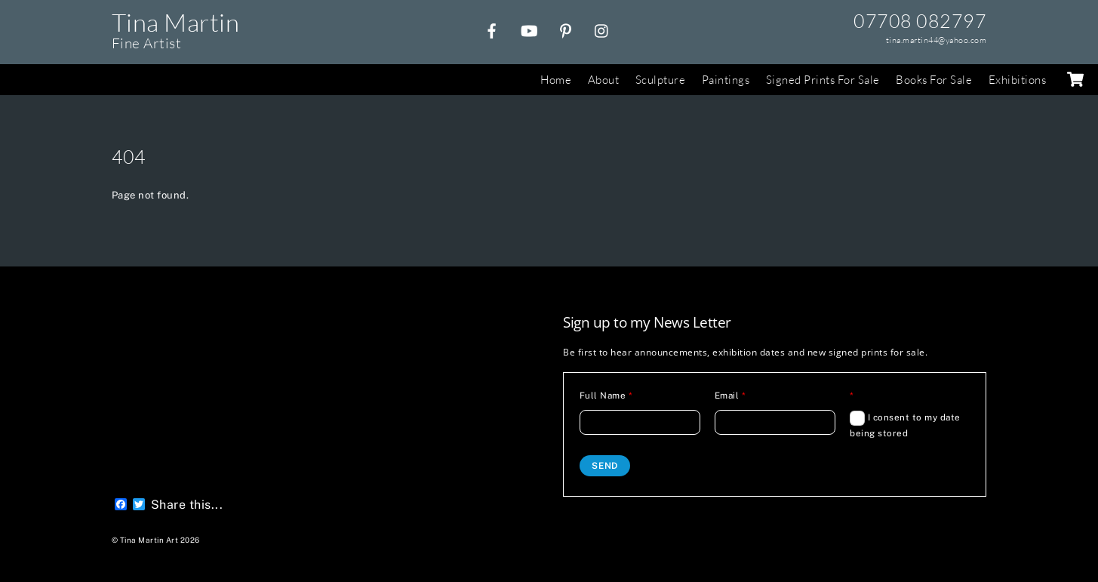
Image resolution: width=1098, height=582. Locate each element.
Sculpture (660, 79)
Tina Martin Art (149, 540)
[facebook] (492, 29)
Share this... (187, 505)
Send (605, 465)
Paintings (726, 79)
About (604, 79)
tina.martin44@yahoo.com (936, 40)
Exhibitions (1018, 79)
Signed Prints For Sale (823, 79)
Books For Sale (934, 79)
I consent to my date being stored (905, 425)
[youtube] (529, 29)
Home (555, 79)
